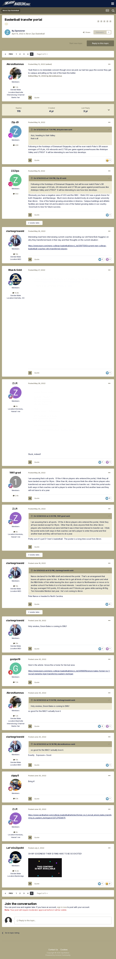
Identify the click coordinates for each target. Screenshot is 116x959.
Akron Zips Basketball (35, 34)
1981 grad (15, 472)
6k (16, 406)
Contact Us (53, 949)
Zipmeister (20, 31)
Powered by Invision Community (58, 955)
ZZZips (15, 170)
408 (15, 145)
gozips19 (15, 659)
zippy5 (15, 775)
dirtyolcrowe (62, 129)
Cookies (64, 949)
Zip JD (15, 122)
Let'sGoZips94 (15, 847)
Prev (11, 54)
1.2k (15, 87)
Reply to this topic (100, 43)
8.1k (15, 798)
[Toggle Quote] (32, 129)
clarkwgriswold (15, 231)
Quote (36, 97)
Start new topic (75, 43)
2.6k (16, 496)
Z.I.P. (15, 383)
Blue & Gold (15, 270)
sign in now (62, 907)
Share (86, 32)
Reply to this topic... (26, 920)
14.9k (15, 293)
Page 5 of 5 (42, 54)
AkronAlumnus (15, 64)
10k (15, 254)
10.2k (15, 871)
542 (15, 194)
